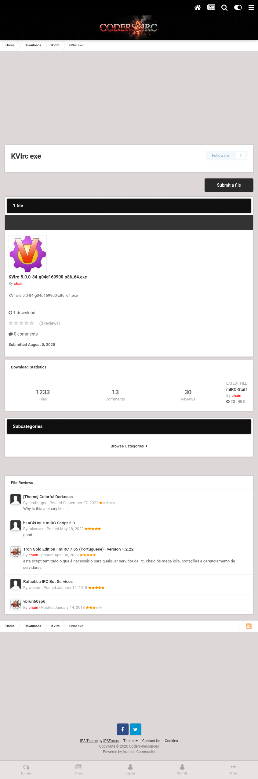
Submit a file (229, 185)
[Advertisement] (129, 97)
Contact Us (151, 741)
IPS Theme (89, 741)
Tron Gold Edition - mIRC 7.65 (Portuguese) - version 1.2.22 (78, 549)
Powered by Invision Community (129, 752)
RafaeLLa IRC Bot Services (48, 581)
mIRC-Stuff (236, 389)
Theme (130, 741)
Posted (73, 503)
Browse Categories (129, 446)
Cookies (171, 741)
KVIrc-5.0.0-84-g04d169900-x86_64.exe (48, 277)
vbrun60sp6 (34, 601)
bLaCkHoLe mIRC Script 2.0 (49, 522)
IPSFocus (110, 741)
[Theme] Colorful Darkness (48, 496)
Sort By (239, 222)
